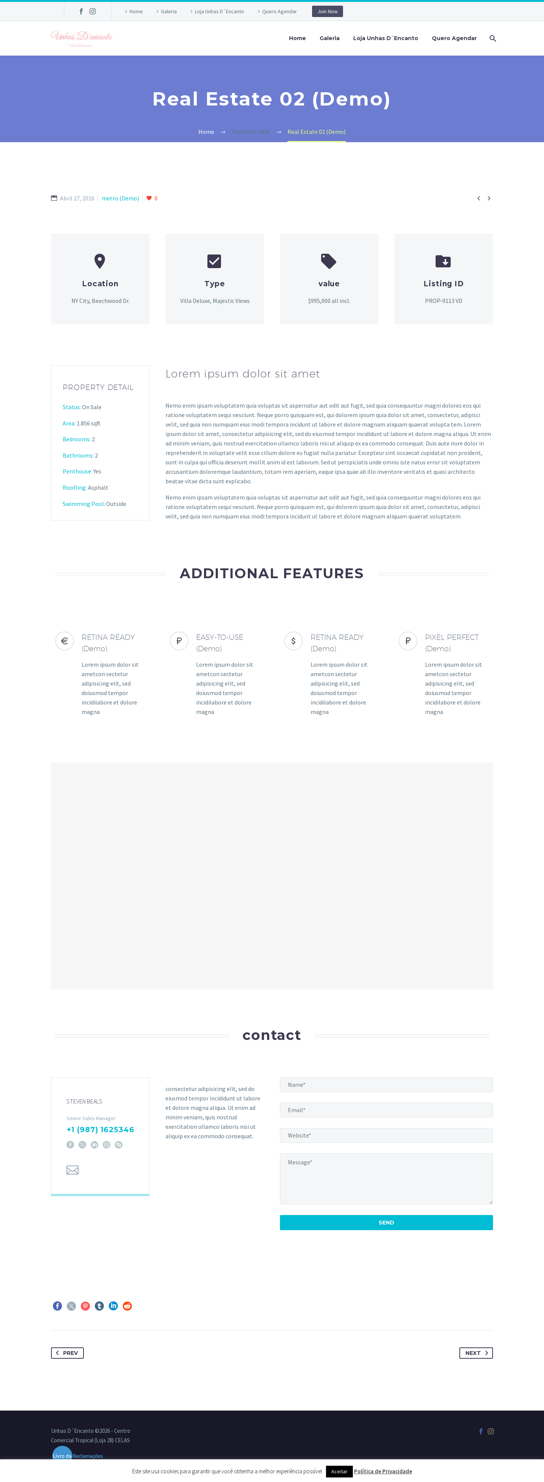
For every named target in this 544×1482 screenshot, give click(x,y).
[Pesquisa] (492, 38)
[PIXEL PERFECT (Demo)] (443, 674)
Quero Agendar (279, 11)
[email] (386, 1110)
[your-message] (386, 1178)
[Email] (72, 1174)
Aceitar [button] (339, 1471)
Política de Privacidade (383, 1471)
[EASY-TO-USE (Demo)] (215, 674)
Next (478, 1353)
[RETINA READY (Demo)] (100, 674)
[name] (386, 1084)
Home (136, 11)
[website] (386, 1135)
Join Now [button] (327, 11)
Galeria (169, 11)
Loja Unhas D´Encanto (219, 11)
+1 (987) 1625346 (100, 1134)
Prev (65, 1353)
